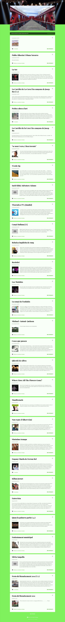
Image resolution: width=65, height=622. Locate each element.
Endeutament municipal (22, 537)
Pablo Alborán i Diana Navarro (25, 55)
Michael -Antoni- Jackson (23, 321)
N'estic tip (16, 166)
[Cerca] (54, 2)
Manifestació (17, 400)
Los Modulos (17, 282)
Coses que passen (19, 341)
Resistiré (16, 262)
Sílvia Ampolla (18, 557)
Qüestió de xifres (19, 360)
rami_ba (36, 619)
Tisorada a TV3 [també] (22, 205)
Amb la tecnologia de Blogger (32, 617)
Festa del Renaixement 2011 (23, 596)
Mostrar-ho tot (50, 33)
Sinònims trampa (19, 439)
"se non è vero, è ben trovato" (24, 146)
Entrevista (16, 498)
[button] (52, 38)
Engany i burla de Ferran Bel (24, 459)
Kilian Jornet (17, 478)
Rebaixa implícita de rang (23, 242)
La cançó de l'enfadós (21, 301)
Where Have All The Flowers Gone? (27, 380)
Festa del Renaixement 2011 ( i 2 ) (26, 576)
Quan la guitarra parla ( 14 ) (23, 517)
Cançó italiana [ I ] (20, 224)
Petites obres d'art (19, 108)
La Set (14, 69)
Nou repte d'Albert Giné (22, 419)
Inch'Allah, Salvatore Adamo (24, 185)
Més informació (50, 48)
